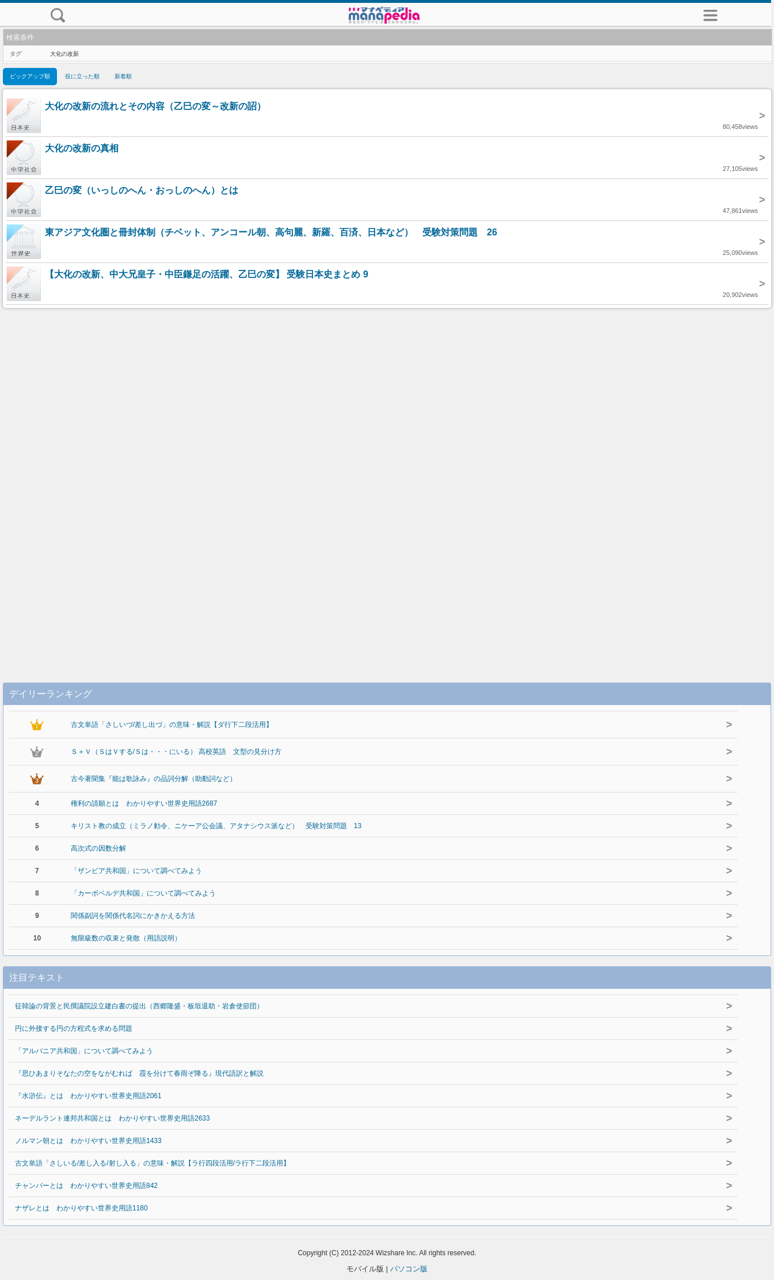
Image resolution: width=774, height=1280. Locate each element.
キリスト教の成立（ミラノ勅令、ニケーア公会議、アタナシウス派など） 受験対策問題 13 (216, 826)
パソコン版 (409, 1268)
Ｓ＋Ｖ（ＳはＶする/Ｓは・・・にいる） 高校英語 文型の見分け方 (176, 752)
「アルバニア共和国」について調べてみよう (84, 1051)
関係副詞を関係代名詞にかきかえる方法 (133, 916)
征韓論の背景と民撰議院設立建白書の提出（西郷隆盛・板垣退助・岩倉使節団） (139, 1006)
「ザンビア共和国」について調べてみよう (136, 871)
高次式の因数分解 (98, 848)
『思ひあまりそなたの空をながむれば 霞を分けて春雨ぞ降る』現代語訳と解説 (139, 1073)
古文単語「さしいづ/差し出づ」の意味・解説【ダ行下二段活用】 (172, 725)
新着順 (123, 76)
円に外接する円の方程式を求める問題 (73, 1028)
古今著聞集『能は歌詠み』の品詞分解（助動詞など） (154, 779)
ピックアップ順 (30, 76)
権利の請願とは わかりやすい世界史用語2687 (144, 803)
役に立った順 (82, 76)
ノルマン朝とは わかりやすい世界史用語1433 (88, 1141)
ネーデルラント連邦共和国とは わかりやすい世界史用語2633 (112, 1118)
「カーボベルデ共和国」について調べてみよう (143, 893)
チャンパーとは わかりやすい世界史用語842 (86, 1186)
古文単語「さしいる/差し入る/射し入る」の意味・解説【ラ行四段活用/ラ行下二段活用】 (152, 1163)
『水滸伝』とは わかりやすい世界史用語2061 (88, 1096)
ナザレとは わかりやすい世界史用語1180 (81, 1208)
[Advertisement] (387, 483)
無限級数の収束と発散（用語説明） (126, 938)
